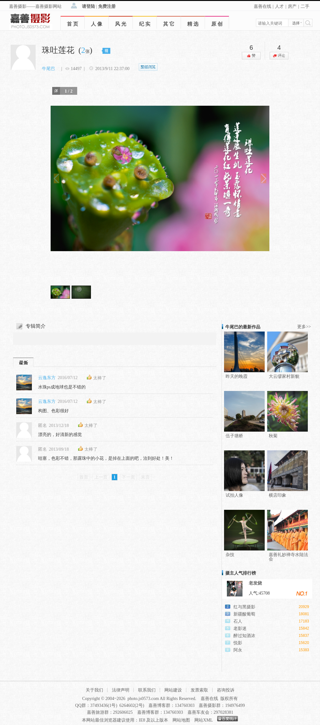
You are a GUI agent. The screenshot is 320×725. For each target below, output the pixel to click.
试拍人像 (234, 495)
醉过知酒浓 (244, 635)
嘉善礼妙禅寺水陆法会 (288, 556)
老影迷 (240, 628)
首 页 (72, 24)
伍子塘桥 (234, 435)
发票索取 (199, 690)
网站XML (203, 720)
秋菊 (273, 435)
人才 (279, 6)
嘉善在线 (262, 6)
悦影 (237, 643)
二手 (305, 6)
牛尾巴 (48, 68)
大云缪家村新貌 (284, 376)
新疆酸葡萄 (244, 614)
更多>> (304, 326)
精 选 (192, 24)
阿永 (237, 650)
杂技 (230, 554)
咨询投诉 (225, 690)
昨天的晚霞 (237, 376)
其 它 (168, 24)
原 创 (216, 24)
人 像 (96, 24)
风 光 (120, 24)
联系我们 (147, 690)
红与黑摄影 (244, 607)
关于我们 (94, 690)
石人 (237, 621)
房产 (292, 6)
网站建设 (173, 690)
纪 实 (144, 24)
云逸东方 (47, 377)
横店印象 (277, 495)
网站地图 (181, 720)
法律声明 (120, 690)
